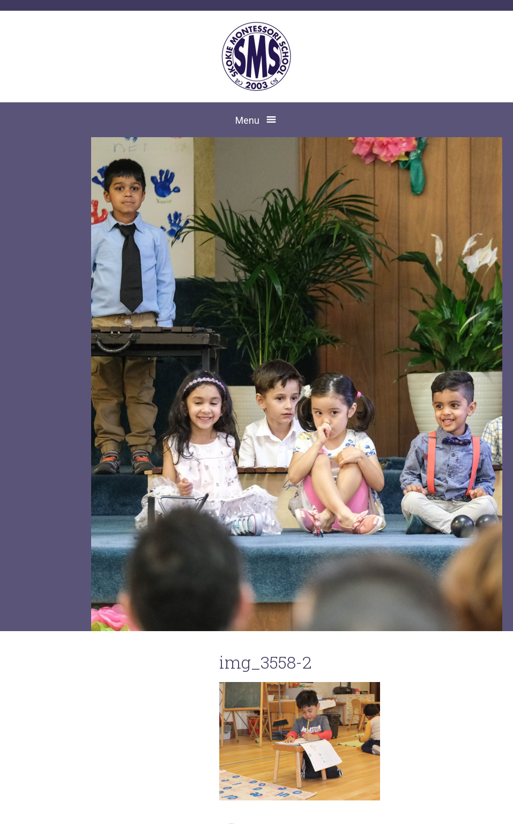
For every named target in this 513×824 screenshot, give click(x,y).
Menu (247, 120)
